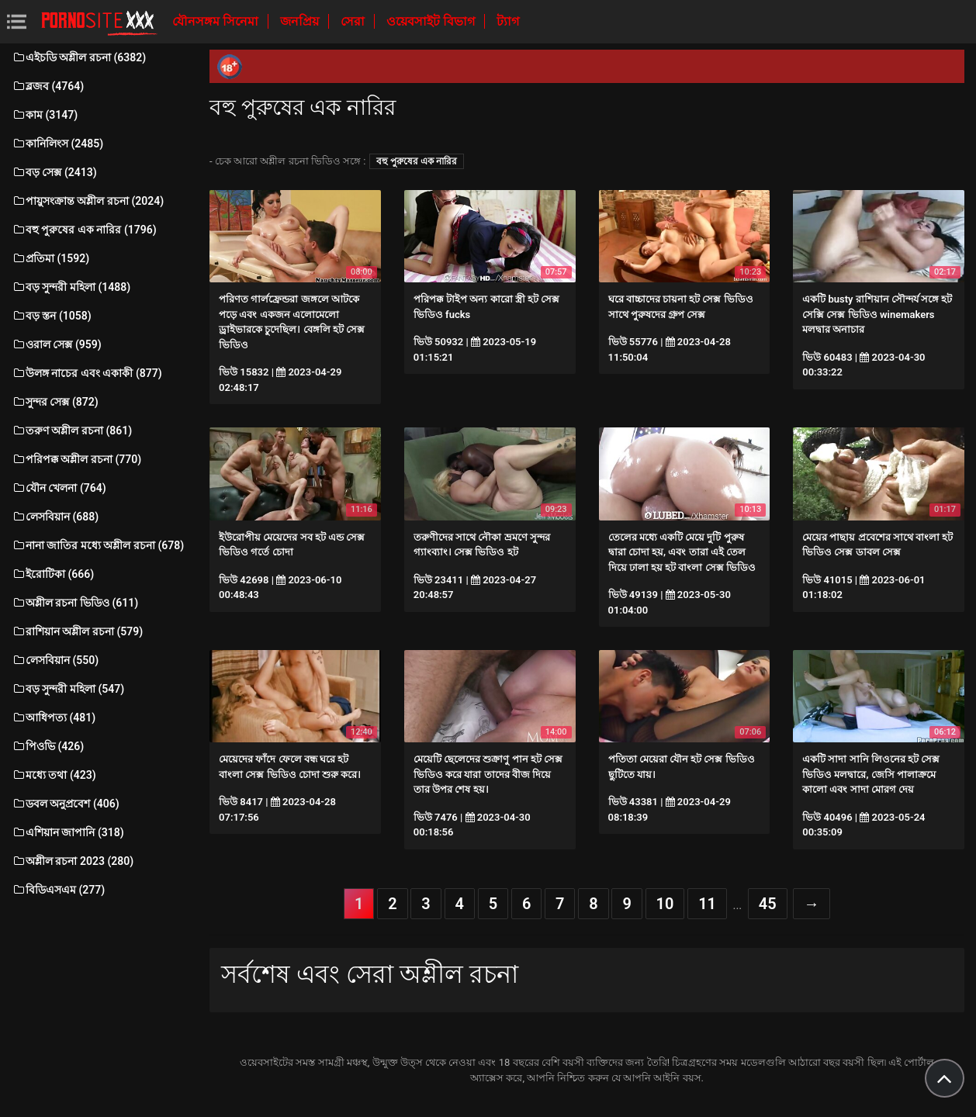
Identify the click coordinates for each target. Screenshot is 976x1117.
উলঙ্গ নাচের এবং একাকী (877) (87, 373)
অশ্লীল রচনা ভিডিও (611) (75, 603)
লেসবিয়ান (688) (55, 516)
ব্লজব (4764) (48, 86)
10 (665, 903)
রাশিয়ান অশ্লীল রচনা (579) (77, 631)
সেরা (354, 21)
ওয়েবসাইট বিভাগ (432, 21)
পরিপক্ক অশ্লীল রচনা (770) (76, 459)
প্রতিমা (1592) (50, 258)
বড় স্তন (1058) (52, 316)
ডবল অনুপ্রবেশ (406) (65, 803)
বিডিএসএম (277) (58, 890)
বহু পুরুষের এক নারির (416, 161)
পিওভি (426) (48, 746)
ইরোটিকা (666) (53, 574)
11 (707, 903)
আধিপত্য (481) (53, 717)
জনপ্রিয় (301, 21)
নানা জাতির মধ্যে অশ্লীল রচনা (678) (98, 545)
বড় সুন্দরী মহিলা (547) (68, 689)
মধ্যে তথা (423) (54, 775)
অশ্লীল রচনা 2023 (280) (72, 861)
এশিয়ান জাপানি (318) (68, 832)
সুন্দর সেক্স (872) (55, 402)
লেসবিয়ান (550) (55, 660)
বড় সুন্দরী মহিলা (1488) (71, 287)
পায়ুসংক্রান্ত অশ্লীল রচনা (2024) (88, 201)
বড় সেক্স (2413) (54, 172)
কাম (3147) (45, 115)
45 (768, 903)
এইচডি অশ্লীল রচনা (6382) (79, 57)
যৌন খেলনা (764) (59, 488)
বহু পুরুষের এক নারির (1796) (84, 229)
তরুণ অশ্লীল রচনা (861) (72, 430)
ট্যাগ (508, 21)
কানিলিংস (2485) (57, 143)
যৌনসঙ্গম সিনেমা (216, 21)
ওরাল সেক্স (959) (57, 344)
